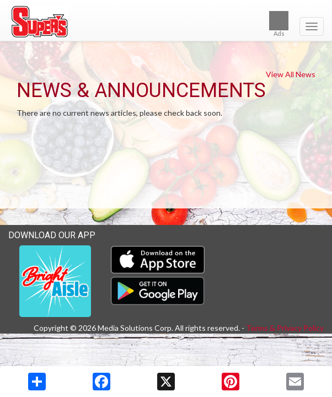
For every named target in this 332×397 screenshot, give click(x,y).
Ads (278, 24)
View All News (290, 74)
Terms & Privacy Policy (285, 327)
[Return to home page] (166, 21)
